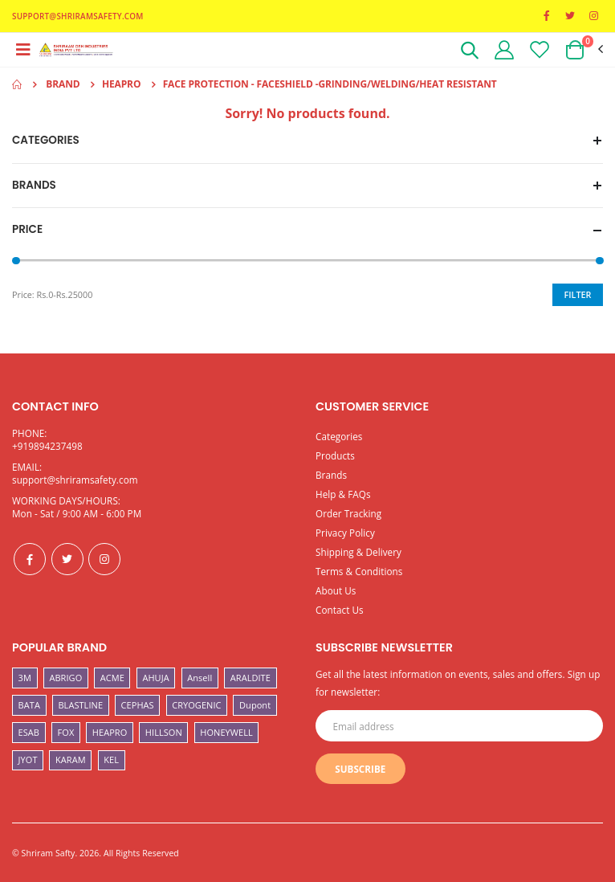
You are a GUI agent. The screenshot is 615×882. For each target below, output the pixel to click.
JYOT (28, 759)
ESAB (28, 732)
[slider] (16, 261)
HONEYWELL (226, 732)
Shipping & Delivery (358, 551)
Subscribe (360, 768)
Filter (578, 294)
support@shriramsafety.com (75, 479)
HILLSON (163, 732)
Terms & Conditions (359, 571)
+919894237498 (47, 445)
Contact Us (340, 609)
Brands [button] (34, 185)
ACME (112, 678)
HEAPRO (110, 732)
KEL (111, 759)
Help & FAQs (343, 494)
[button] (470, 52)
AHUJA (155, 678)
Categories (339, 436)
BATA (29, 705)
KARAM (70, 759)
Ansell (199, 678)
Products (335, 455)
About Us (336, 590)
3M (24, 678)
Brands (331, 474)
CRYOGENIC (196, 705)
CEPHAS (137, 705)
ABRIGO (65, 678)
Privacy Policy (345, 532)
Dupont (255, 705)
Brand (62, 84)
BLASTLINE (80, 705)
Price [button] (27, 230)
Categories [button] (45, 140)
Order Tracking (348, 513)
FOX (66, 732)
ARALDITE (250, 678)
